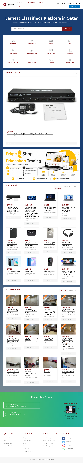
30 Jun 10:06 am (12, 280)
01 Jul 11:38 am (30, 320)
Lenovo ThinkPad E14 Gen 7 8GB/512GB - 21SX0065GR (50, 208)
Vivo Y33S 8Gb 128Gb (13, 271)
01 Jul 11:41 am (49, 320)
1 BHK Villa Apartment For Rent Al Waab (31, 311)
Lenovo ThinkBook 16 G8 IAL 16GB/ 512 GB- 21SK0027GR (68, 273)
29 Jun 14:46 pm (12, 381)
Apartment (15, 315)
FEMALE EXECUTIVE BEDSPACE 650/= (68, 373)
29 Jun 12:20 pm (49, 381)
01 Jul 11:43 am (49, 348)
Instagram (67, 445)
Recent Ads (58, 188)
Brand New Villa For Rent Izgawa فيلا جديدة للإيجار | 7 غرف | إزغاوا (68, 311)
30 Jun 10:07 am (49, 217)
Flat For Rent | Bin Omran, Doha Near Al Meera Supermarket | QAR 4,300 (13, 341)
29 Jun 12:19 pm (30, 382)
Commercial (32, 2)
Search (67, 28)
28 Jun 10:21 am (12, 348)
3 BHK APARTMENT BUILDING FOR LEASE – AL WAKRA (50, 313)
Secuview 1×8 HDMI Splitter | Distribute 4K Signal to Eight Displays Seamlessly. (30, 134)
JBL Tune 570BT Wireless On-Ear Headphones (67, 244)
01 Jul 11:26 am (67, 353)
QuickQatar (41, 460)
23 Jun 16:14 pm (12, 143)
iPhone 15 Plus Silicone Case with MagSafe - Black (12, 244)
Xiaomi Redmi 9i (30, 271)
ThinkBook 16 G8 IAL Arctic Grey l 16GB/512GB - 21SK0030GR (68, 209)
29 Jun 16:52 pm (30, 348)
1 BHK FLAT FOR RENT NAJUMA (48, 339)
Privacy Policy (7, 444)
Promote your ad (48, 444)
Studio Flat (47, 372)
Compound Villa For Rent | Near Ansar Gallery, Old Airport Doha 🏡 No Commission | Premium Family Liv (68, 342)
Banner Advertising (49, 441)
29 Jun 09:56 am (67, 281)
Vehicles (41, 2)
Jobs (19, 6)
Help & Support (48, 447)
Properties (21, 2)
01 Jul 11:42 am (67, 320)
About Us (6, 441)
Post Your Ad (74, 6)
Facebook (67, 439)
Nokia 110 (47, 271)
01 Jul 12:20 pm (12, 252)
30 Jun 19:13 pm (12, 319)
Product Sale (10, 214)
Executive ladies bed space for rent (13, 373)
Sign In (78, 3)
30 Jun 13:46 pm (67, 381)
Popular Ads (66, 186)
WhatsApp (67, 449)
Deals (74, 186)
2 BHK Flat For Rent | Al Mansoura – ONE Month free (13, 311)
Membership (47, 438)
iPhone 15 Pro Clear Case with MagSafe (49, 243)
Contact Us (7, 438)
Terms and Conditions (10, 447)
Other (16, 136)
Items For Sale (10, 136)
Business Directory (29, 452)
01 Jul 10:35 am (30, 223)
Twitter (66, 442)
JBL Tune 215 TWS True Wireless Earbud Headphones (31, 244)
